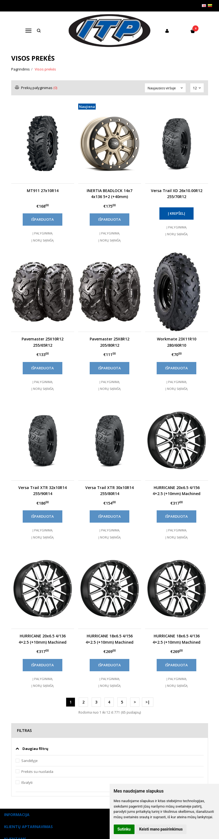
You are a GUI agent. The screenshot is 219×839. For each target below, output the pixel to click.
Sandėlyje (29, 760)
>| (147, 702)
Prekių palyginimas (36, 87)
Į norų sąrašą (42, 240)
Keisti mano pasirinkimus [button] (161, 829)
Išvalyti (27, 782)
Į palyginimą (42, 233)
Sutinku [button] (124, 829)
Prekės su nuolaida (37, 771)
